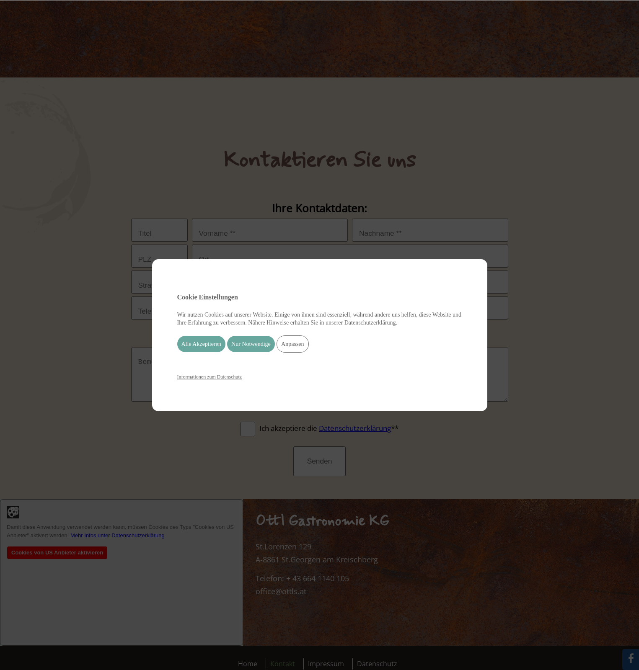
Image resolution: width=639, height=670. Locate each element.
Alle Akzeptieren (201, 344)
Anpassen (292, 344)
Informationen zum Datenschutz (209, 377)
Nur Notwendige (251, 344)
